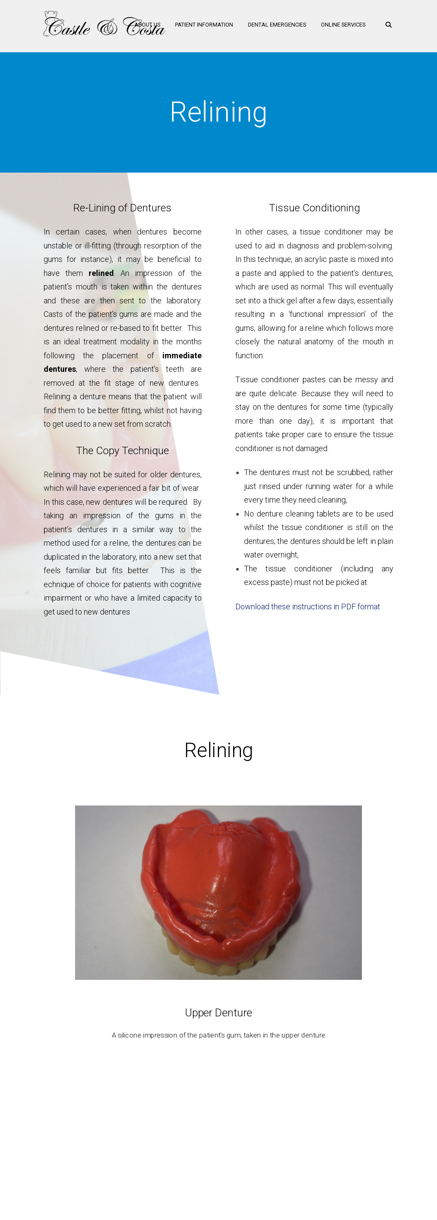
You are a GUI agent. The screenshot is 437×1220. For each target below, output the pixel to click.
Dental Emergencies (273, 26)
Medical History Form (297, 1137)
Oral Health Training (164, 1137)
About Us (144, 26)
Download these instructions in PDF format (307, 606)
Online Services (339, 26)
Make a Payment (230, 1137)
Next (428, 923)
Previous (8, 923)
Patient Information (201, 26)
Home (114, 1137)
